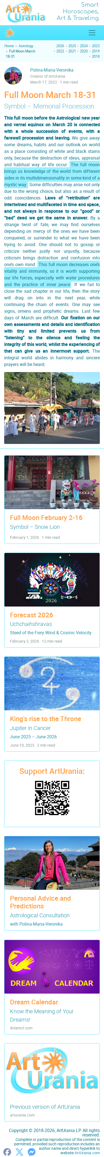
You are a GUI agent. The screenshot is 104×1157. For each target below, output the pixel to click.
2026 (60, 45)
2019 (96, 51)
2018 (96, 56)
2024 (84, 45)
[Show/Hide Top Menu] (92, 32)
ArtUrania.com (87, 1152)
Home (9, 45)
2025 (72, 45)
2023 (96, 45)
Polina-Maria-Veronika (51, 70)
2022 (60, 51)
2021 (72, 51)
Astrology (26, 45)
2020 (84, 51)
